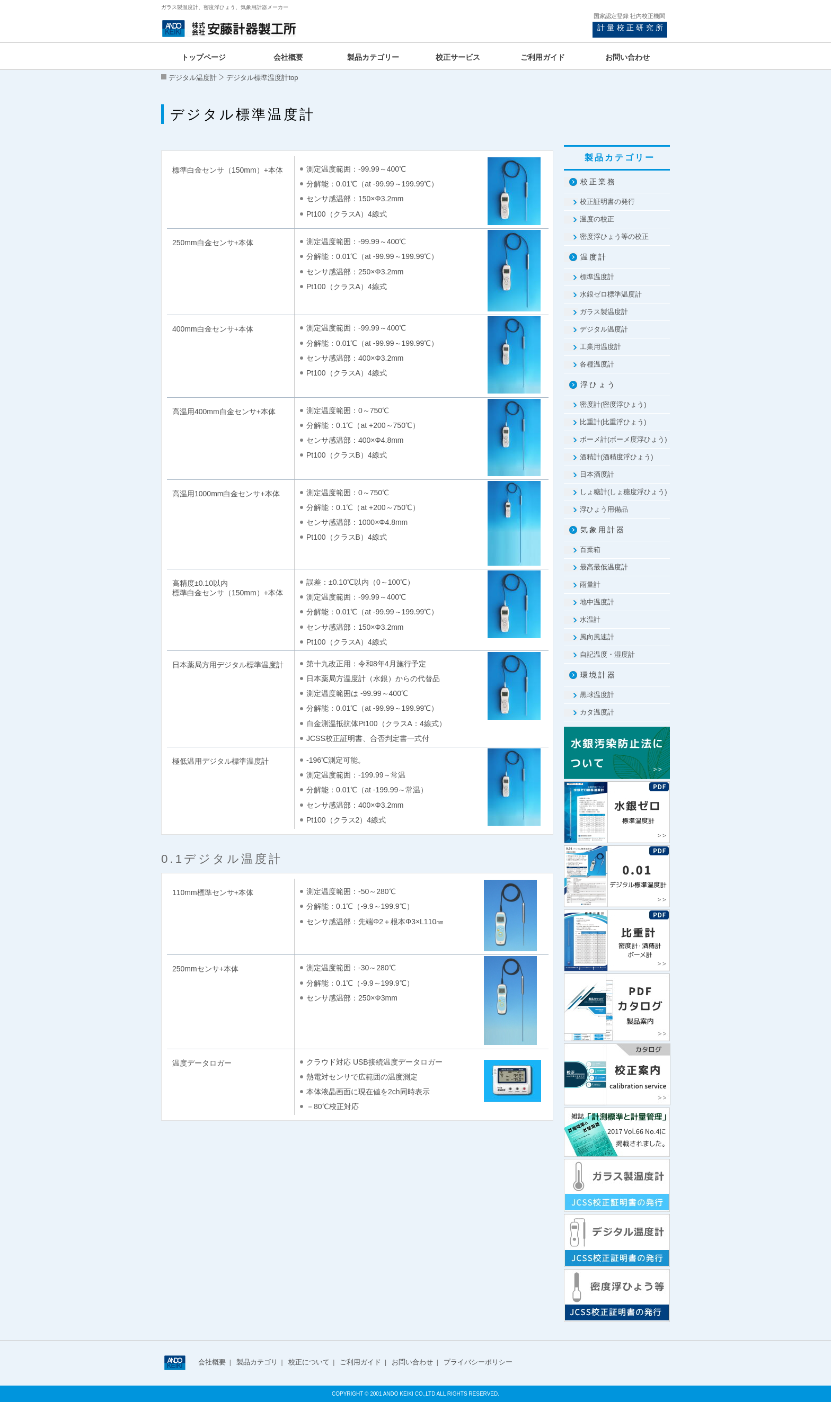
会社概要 (212, 1362)
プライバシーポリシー (478, 1362)
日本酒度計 (597, 474)
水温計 (590, 619)
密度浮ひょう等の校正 (614, 236)
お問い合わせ (412, 1362)
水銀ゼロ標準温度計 (611, 294)
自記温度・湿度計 (607, 654)
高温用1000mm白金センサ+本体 (226, 493)
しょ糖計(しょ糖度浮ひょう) (623, 492)
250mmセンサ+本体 (205, 969)
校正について (309, 1362)
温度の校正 (597, 219)
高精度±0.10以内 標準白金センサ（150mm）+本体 (227, 588)
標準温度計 (597, 277)
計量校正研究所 (631, 27)
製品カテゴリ (257, 1362)
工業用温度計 (600, 347)
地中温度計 (597, 602)
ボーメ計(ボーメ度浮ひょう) (623, 439)
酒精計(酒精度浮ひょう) (616, 457)
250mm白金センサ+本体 (212, 242)
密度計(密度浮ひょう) (613, 404)
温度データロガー (202, 1063)
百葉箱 (590, 549)
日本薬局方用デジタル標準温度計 (228, 664)
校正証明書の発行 (607, 202)
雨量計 (590, 584)
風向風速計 (597, 637)
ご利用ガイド (360, 1362)
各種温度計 (597, 364)
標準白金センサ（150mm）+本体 (227, 170)
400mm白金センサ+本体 (212, 329)
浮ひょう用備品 (604, 509)
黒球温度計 (597, 695)
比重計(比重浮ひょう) (613, 422)
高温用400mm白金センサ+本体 (224, 411)
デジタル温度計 (193, 78)
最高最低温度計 (604, 567)
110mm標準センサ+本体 (212, 892)
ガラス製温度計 (604, 312)
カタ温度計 (597, 712)
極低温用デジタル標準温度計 (220, 761)
